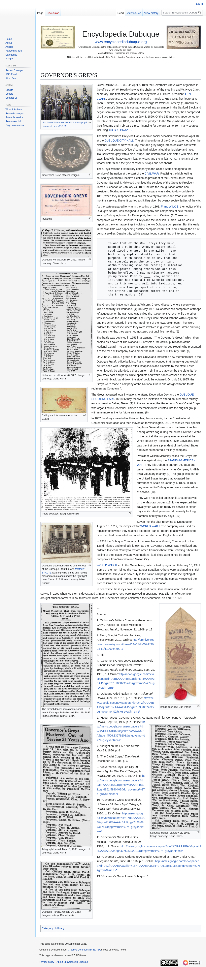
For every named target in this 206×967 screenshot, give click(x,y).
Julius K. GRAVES (120, 130)
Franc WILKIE (169, 206)
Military (59, 928)
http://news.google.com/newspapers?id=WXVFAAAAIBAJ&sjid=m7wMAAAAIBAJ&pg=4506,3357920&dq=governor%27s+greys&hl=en (121, 731)
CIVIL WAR (152, 173)
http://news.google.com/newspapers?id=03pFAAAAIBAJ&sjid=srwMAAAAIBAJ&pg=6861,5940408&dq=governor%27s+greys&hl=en (121, 785)
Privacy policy (46, 962)
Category (47, 928)
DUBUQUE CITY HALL (119, 140)
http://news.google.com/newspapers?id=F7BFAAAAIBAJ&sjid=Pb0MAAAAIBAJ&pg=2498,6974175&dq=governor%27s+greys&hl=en (121, 822)
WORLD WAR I (150, 526)
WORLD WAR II (107, 565)
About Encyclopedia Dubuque (72, 962)
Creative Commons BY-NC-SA (84, 949)
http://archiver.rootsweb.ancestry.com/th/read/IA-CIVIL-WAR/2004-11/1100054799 (125, 644)
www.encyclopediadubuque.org (121, 42)
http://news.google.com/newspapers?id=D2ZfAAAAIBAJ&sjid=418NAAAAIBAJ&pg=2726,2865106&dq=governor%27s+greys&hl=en (149, 866)
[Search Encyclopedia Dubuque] (182, 12)
